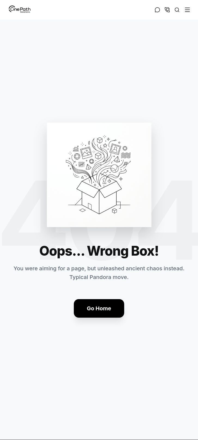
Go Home (99, 308)
